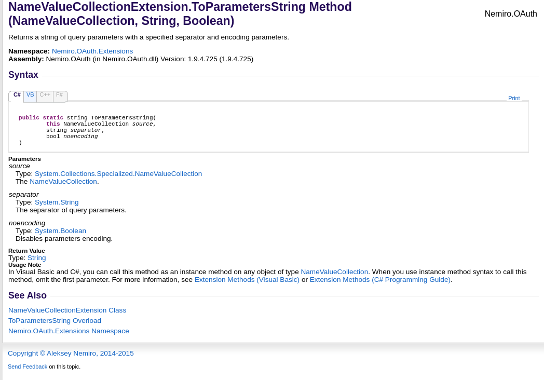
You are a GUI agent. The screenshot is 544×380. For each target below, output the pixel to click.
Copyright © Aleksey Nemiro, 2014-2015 (71, 361)
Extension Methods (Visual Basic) (247, 287)
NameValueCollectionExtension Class (67, 318)
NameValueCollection (63, 189)
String (37, 265)
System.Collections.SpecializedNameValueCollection (118, 181)
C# (17, 94)
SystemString (57, 210)
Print (514, 98)
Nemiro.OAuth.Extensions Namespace (68, 339)
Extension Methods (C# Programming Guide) (380, 287)
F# (59, 94)
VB (30, 94)
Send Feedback (27, 374)
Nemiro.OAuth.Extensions (92, 51)
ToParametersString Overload (54, 328)
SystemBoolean (60, 238)
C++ (44, 94)
